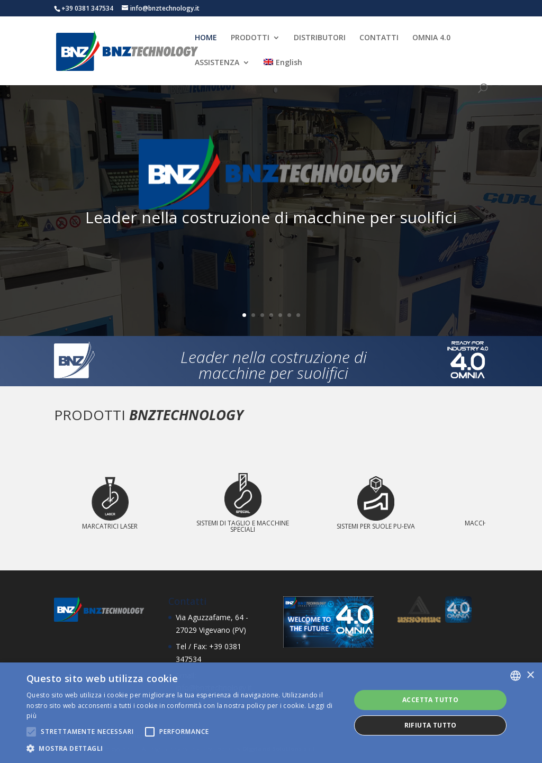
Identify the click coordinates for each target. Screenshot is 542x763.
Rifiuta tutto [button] (430, 725)
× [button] (530, 675)
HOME (206, 38)
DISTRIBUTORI (320, 38)
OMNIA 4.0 (431, 38)
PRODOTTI (250, 38)
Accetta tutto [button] (430, 699)
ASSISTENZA (217, 63)
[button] (183, 748)
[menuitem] (283, 71)
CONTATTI (379, 38)
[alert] (271, 712)
